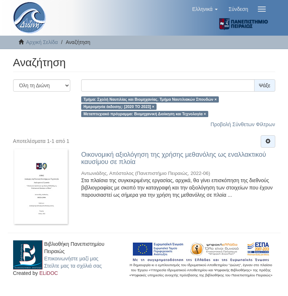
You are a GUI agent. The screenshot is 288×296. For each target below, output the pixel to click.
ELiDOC (48, 273)
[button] (205, 9)
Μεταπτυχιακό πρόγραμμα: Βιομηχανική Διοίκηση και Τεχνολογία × (144, 114)
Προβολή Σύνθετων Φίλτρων (242, 124)
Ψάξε (265, 85)
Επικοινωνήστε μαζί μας (71, 258)
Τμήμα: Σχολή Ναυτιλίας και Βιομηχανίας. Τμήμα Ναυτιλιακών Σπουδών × (150, 99)
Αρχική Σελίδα (42, 42)
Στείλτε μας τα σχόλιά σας (73, 266)
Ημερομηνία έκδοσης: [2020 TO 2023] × (118, 106)
